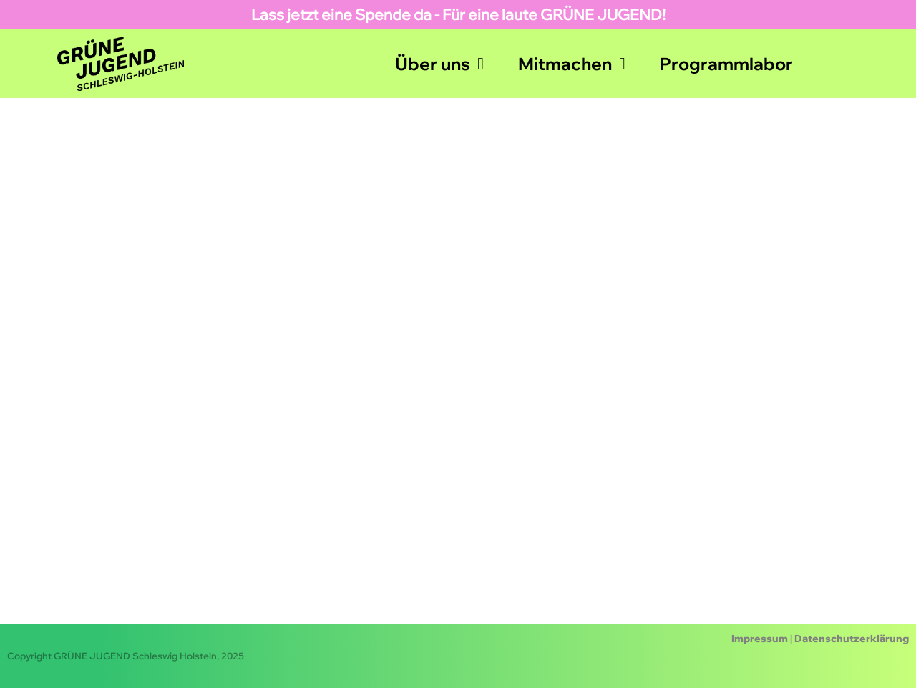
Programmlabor (726, 63)
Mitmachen (571, 63)
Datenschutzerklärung (851, 638)
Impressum (759, 638)
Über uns (439, 63)
